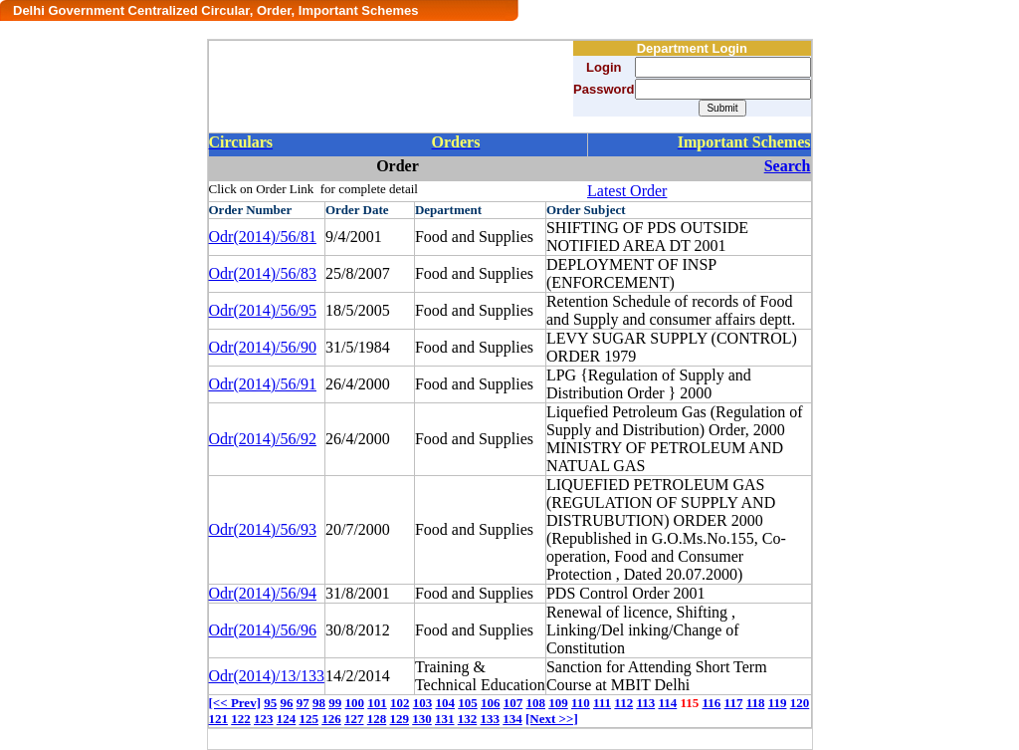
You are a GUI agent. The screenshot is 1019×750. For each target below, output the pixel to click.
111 (602, 702)
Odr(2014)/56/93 (262, 529)
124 (287, 718)
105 (468, 702)
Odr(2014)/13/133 (266, 675)
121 (219, 718)
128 (377, 718)
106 (491, 702)
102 (400, 702)
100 (354, 702)
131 (445, 718)
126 (331, 718)
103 (423, 702)
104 (445, 702)
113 (645, 702)
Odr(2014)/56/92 (262, 438)
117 (733, 702)
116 (712, 702)
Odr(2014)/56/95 (262, 310)
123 (264, 718)
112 (623, 702)
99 (334, 702)
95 (270, 702)
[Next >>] (551, 718)
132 (468, 718)
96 (286, 702)
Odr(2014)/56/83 (262, 273)
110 (580, 702)
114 (667, 702)
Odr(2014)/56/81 (262, 236)
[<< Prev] (235, 702)
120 (800, 702)
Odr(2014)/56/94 (262, 593)
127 (354, 718)
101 (377, 702)
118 (755, 702)
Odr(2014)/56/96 (262, 630)
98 (318, 702)
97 (303, 702)
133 (491, 718)
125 (309, 718)
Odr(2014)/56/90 (262, 347)
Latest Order (627, 190)
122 (241, 718)
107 (513, 702)
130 (422, 718)
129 (400, 718)
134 (512, 718)
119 (777, 702)
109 (558, 702)
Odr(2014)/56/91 (262, 383)
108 (535, 702)
